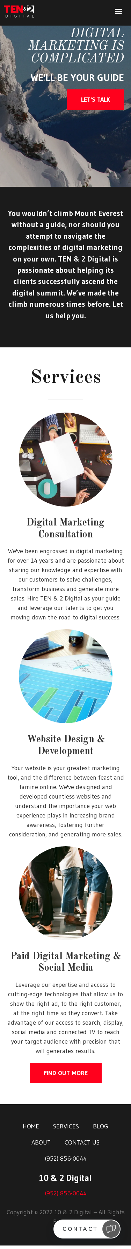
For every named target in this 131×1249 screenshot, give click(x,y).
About (41, 1146)
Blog (100, 1130)
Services (66, 1130)
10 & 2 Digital (65, 1181)
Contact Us (82, 1146)
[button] (118, 11)
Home (31, 1130)
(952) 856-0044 (66, 1162)
